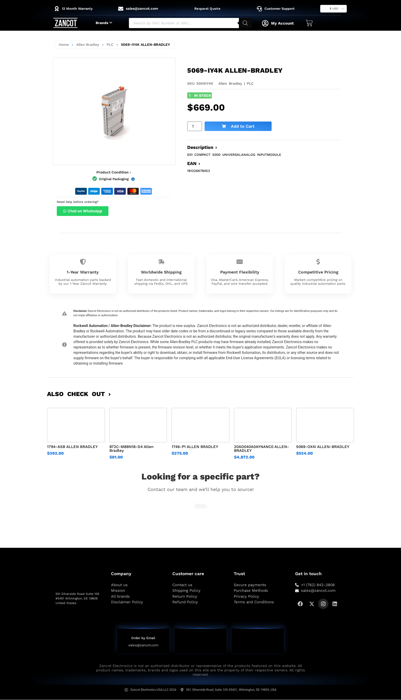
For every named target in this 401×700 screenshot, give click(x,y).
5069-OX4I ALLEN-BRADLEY (322, 446)
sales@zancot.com (143, 645)
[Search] (245, 23)
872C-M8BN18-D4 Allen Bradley (131, 448)
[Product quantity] (194, 126)
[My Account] (265, 23)
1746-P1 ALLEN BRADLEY (195, 446)
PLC (110, 44)
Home (64, 44)
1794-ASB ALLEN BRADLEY (72, 446)
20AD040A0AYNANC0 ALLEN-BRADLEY (261, 448)
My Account (282, 23)
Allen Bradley (87, 44)
